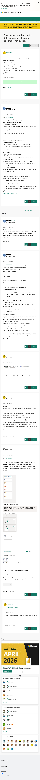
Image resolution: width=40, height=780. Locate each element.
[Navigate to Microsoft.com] (5, 12)
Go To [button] (33, 19)
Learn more (4, 8)
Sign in (23, 18)
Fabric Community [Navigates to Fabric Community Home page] (16, 12)
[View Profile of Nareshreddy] (9, 52)
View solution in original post (10, 193)
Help (28, 18)
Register (18, 18)
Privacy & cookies (4, 766)
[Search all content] (28, 22)
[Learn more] (7, 671)
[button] (26, 45)
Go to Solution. (22, 82)
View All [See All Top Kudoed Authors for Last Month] (5, 732)
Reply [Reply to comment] (34, 201)
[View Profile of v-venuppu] (13, 108)
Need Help (9, 87)
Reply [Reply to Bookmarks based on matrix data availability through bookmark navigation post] (34, 94)
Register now (31, 27)
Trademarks (3, 771)
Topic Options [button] (33, 45)
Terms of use (3, 769)
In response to (12, 607)
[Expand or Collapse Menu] (2, 15)
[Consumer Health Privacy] (20, 776)
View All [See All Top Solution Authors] (5, 702)
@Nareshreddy (9, 117)
